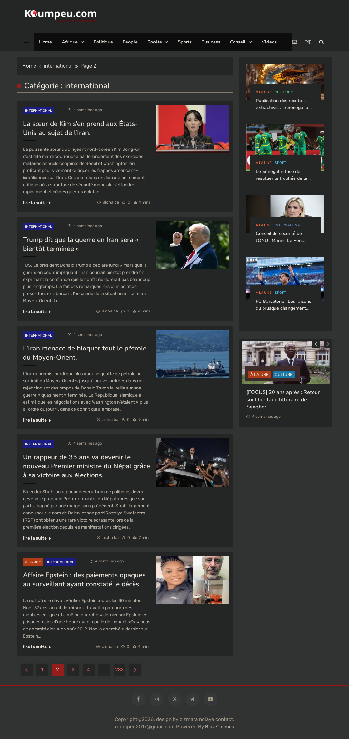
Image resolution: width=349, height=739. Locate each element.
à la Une (33, 562)
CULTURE (284, 374)
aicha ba (111, 202)
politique (284, 92)
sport (280, 163)
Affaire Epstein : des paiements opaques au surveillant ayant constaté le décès (84, 580)
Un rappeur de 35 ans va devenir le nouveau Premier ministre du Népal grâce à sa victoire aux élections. (86, 466)
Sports (185, 42)
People (130, 42)
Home (45, 42)
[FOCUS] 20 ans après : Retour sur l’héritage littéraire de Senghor (283, 399)
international (38, 111)
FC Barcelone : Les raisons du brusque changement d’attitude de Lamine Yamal (284, 308)
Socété (154, 42)
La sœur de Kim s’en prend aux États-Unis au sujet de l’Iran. (80, 128)
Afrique (70, 42)
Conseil (238, 42)
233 (119, 670)
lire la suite (37, 203)
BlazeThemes (219, 727)
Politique (103, 42)
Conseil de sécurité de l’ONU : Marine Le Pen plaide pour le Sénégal (279, 240)
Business (210, 42)
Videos (269, 42)
